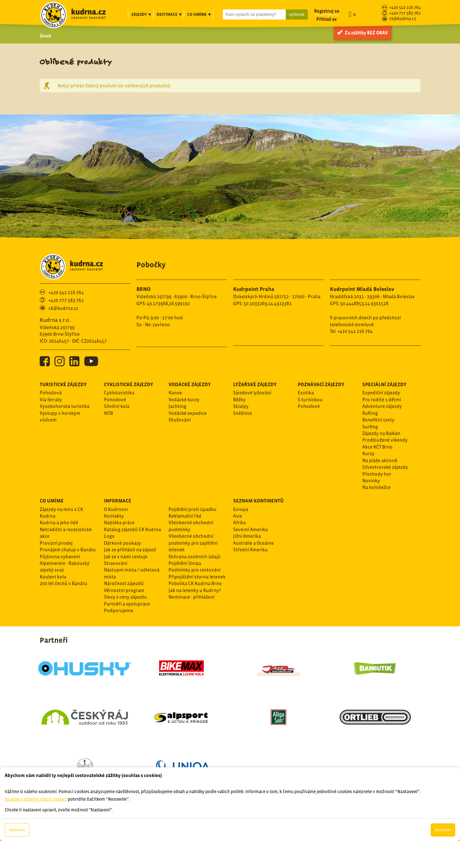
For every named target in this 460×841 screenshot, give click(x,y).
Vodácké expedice (188, 413)
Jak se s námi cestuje (125, 556)
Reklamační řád (185, 516)
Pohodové (115, 399)
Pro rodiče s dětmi (381, 399)
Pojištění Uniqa (185, 563)
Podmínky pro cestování (195, 569)
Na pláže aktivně (379, 460)
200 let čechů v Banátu (63, 583)
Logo (109, 536)
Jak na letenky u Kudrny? (195, 590)
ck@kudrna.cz (402, 19)
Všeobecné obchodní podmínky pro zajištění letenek (193, 542)
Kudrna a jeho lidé (59, 522)
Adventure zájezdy (382, 406)
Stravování (115, 563)
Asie (237, 516)
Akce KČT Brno (377, 447)
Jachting (177, 406)
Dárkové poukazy (122, 543)
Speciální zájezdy (384, 384)
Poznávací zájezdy (321, 384)
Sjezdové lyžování (252, 392)
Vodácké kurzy (184, 399)
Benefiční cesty (378, 419)
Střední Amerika (250, 549)
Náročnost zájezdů (124, 583)
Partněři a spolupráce (127, 603)
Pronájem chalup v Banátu (68, 549)
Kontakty (114, 516)
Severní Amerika (250, 529)
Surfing (370, 426)
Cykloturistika (119, 392)
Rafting (370, 413)
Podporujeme (118, 610)
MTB (108, 413)
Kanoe (175, 392)
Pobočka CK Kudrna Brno (195, 583)
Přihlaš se (326, 19)
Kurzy (368, 453)
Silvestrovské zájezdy (385, 467)
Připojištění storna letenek (197, 576)
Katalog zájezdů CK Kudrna (132, 529)
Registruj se (326, 11)
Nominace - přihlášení (192, 597)
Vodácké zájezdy (190, 384)
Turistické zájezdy (63, 384)
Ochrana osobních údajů (195, 556)
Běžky (239, 399)
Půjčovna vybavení (60, 556)
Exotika (306, 392)
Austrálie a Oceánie (253, 543)
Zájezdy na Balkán (381, 433)
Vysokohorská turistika (64, 406)
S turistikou (310, 399)
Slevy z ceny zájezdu (125, 597)
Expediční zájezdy (381, 392)
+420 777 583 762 (405, 13)
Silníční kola (116, 406)
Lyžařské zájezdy (255, 384)
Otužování (180, 419)
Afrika (239, 522)
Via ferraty (51, 399)
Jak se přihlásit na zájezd (130, 549)
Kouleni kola (53, 576)
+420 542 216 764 (405, 8)
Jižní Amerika (247, 536)
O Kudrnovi (116, 509)
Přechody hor (376, 474)
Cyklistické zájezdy (128, 384)
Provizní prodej (56, 543)
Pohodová (51, 392)
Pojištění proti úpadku (192, 509)
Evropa (240, 509)
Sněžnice (242, 413)
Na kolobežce (376, 487)
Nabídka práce (119, 522)
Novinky (371, 480)
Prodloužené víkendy (385, 440)
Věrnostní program (124, 590)
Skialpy (241, 406)
